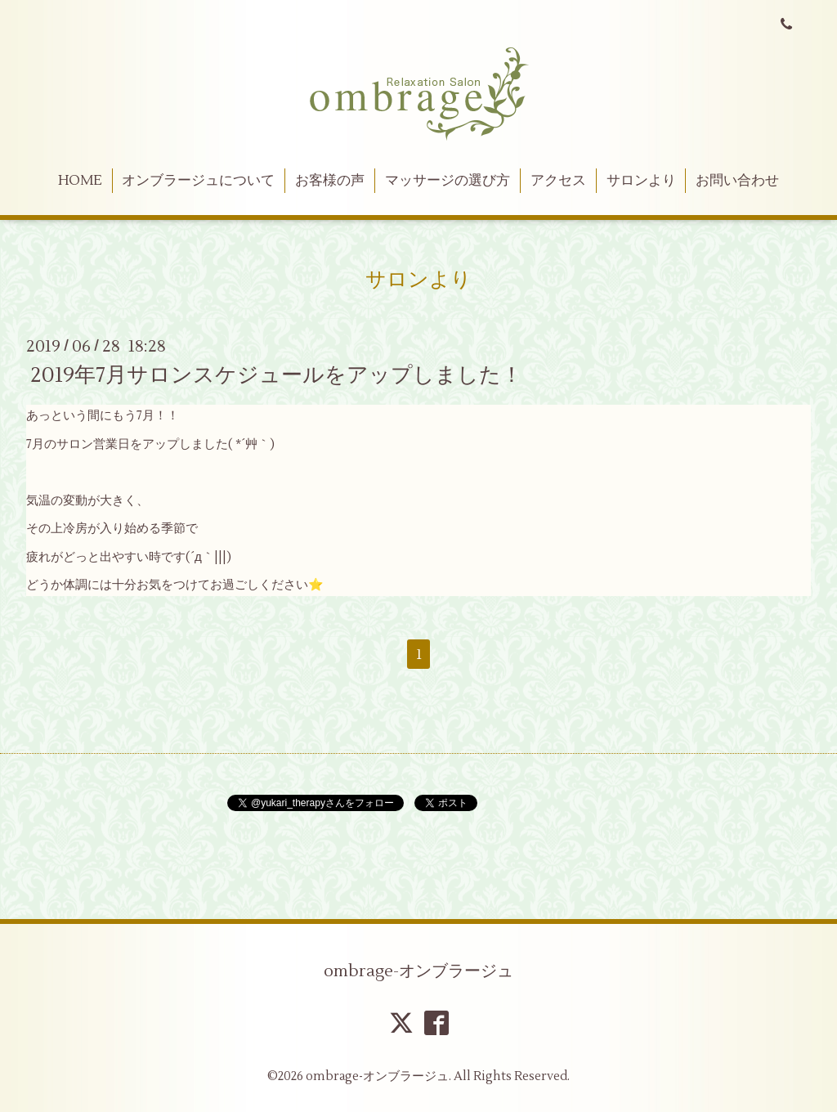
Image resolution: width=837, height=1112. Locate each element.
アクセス (558, 181)
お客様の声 (330, 181)
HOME (80, 181)
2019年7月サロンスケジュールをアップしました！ (276, 375)
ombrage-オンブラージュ (418, 971)
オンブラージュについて (198, 181)
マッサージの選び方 (447, 181)
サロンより (641, 181)
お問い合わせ (737, 181)
